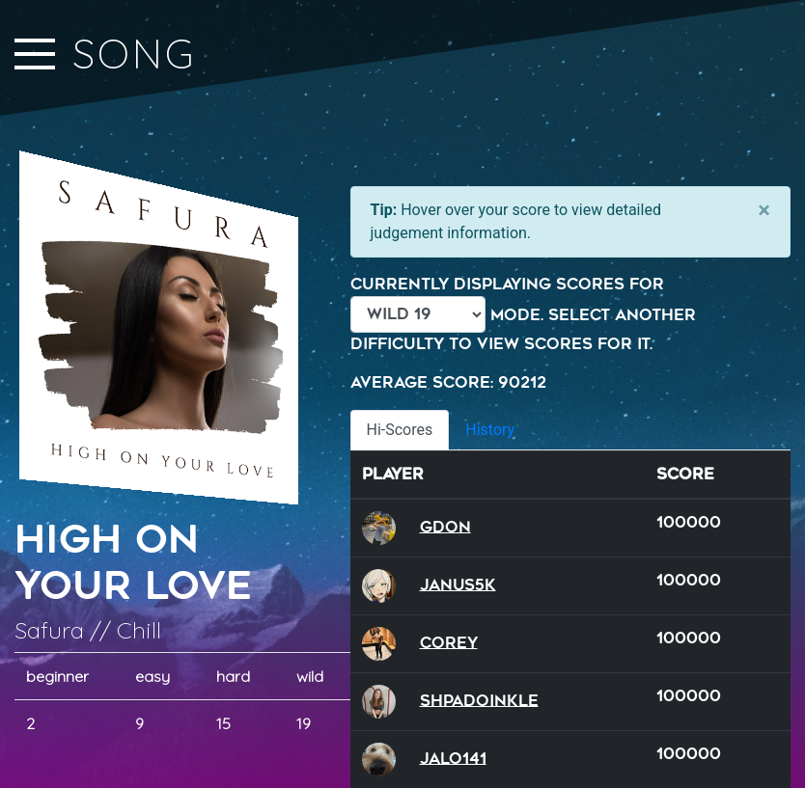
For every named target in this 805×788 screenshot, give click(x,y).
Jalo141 (453, 757)
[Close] (764, 210)
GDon (445, 526)
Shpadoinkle (479, 700)
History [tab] (489, 430)
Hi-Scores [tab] (400, 430)
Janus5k (458, 584)
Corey (449, 642)
